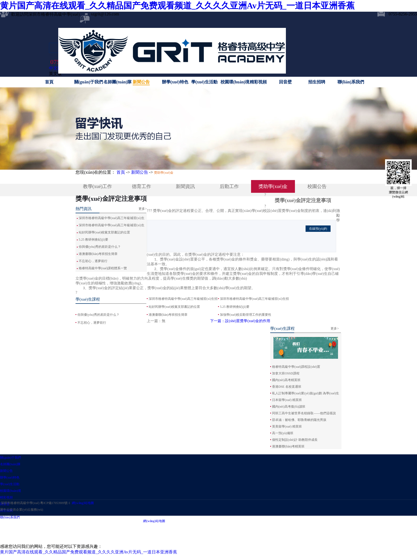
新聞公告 (139, 172)
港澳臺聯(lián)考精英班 (288, 446)
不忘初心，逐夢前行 (91, 323)
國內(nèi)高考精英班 (286, 380)
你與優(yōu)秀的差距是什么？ (100, 247)
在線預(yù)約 (318, 228)
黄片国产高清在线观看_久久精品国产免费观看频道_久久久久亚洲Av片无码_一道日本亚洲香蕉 (177, 5)
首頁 (49, 82)
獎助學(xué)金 (163, 172)
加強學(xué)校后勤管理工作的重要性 (245, 315)
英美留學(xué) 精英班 (287, 426)
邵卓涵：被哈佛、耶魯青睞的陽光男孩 (299, 420)
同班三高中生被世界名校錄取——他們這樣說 (304, 413)
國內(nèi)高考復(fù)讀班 (288, 406)
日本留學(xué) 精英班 (287, 400)
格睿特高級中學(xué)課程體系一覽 (103, 268)
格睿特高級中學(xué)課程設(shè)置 (296, 367)
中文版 (55, 68)
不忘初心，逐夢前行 (93, 261)
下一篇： (240, 321)
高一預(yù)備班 (282, 433)
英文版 (55, 73)
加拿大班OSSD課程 (285, 373)
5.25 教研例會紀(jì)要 (93, 239)
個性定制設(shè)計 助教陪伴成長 (295, 440)
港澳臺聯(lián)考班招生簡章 (98, 254)
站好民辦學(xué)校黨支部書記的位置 (104, 232)
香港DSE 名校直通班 (286, 386)
